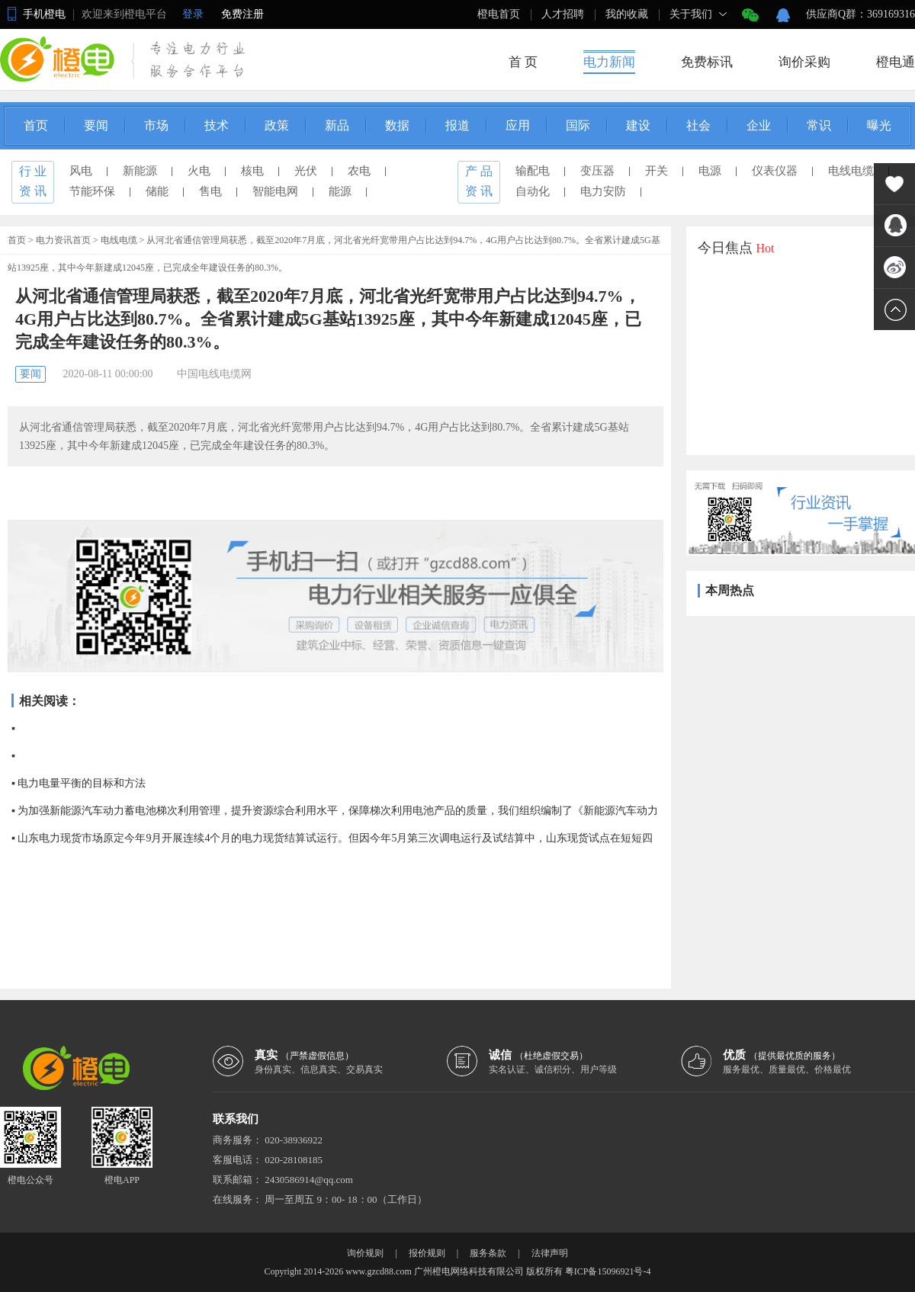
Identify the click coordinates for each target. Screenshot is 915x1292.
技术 (216, 125)
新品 (337, 125)
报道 (457, 125)
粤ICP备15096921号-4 (608, 1271)
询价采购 (804, 62)
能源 (340, 191)
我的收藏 (626, 14)
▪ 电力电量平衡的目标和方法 (78, 783)
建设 (638, 125)
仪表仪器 (775, 171)
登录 (193, 14)
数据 (397, 125)
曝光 (879, 125)
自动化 (532, 191)
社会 (698, 125)
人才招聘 (562, 14)
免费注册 (242, 14)
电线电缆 (851, 171)
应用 (518, 125)
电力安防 (603, 191)
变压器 (597, 171)
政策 (277, 125)
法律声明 (549, 1253)
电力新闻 (609, 62)
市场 (156, 125)
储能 (157, 191)
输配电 (532, 171)
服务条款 (488, 1253)
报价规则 (427, 1253)
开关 (656, 171)
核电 (252, 171)
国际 (578, 125)
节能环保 (92, 191)
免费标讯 (707, 62)
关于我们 (690, 14)
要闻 (96, 125)
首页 (36, 125)
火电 (199, 171)
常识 (819, 125)
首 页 (523, 62)
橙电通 (895, 62)
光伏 (305, 171)
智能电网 (275, 191)
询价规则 (365, 1253)
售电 (210, 191)
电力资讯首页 (63, 240)
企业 (758, 125)
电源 (709, 171)
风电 (80, 171)
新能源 (140, 171)
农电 (359, 171)
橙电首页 (498, 14)
